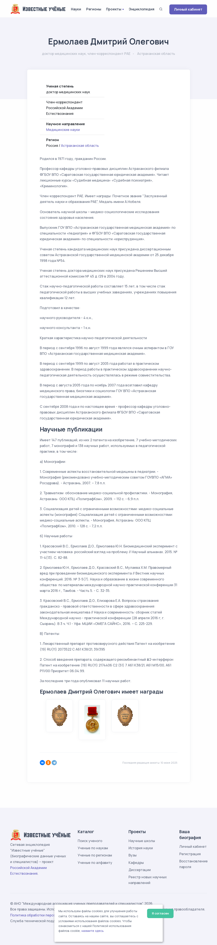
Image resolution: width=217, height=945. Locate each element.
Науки (76, 9)
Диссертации (140, 869)
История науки (141, 848)
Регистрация (190, 854)
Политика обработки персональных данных (46, 915)
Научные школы (142, 840)
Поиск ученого (90, 840)
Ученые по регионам (95, 855)
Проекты (113, 9)
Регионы (93, 9)
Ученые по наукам (93, 848)
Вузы (133, 855)
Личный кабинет (188, 9)
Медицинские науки (63, 129)
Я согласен (160, 913)
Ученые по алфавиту (95, 862)
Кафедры (136, 862)
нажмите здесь (93, 931)
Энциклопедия (141, 9)
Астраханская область (80, 145)
